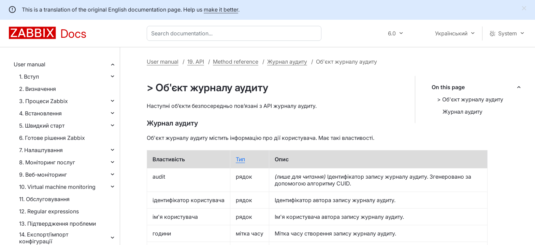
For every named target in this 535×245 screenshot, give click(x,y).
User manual (29, 64)
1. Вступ (29, 76)
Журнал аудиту (287, 61)
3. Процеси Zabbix (43, 101)
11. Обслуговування (44, 199)
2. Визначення (37, 88)
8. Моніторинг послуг (47, 162)
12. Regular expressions (49, 211)
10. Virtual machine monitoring (57, 186)
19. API (195, 61)
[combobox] (235, 33)
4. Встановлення (40, 113)
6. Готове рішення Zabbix (52, 137)
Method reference (235, 61)
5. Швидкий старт (41, 125)
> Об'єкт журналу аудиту (470, 99)
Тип (240, 159)
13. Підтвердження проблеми (57, 223)
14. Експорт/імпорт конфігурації (43, 238)
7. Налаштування (41, 150)
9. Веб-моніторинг (43, 174)
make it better (221, 9)
